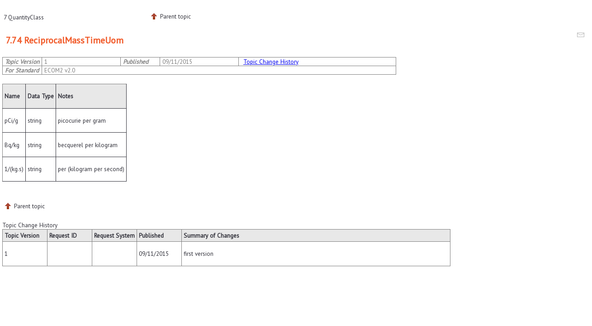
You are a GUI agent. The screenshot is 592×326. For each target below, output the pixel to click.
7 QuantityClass (24, 17)
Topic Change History (270, 62)
